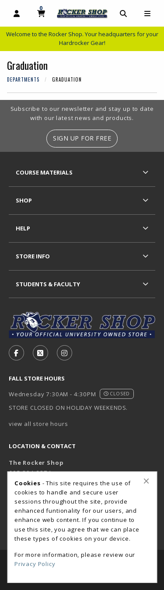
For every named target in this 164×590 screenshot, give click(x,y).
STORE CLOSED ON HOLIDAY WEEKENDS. (68, 408)
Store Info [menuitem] (33, 256)
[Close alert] (146, 481)
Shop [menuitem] (24, 200)
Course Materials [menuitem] (44, 172)
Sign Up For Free (82, 138)
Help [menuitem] (23, 228)
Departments (23, 79)
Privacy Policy (35, 564)
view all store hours (38, 424)
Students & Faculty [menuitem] (48, 284)
